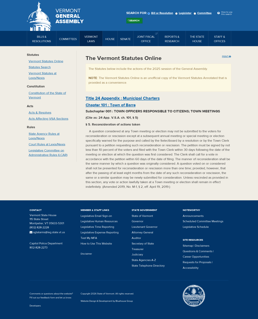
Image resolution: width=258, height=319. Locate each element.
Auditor (136, 238)
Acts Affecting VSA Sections (48, 119)
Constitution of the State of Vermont (47, 95)
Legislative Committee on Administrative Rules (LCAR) (48, 152)
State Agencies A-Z (144, 260)
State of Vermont (142, 216)
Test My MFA (89, 238)
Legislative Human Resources (99, 221)
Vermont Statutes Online (46, 61)
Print (226, 56)
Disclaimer (86, 253)
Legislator (184, 13)
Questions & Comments (197, 251)
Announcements (193, 216)
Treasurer (138, 249)
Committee (203, 13)
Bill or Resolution (161, 13)
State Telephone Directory (148, 265)
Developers (35, 305)
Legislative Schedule (196, 227)
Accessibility (191, 268)
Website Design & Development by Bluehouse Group (107, 301)
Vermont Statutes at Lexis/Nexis (42, 75)
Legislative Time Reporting (97, 227)
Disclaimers (202, 246)
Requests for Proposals (197, 262)
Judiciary (137, 254)
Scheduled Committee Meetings (203, 221)
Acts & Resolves (40, 113)
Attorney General (142, 232)
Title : (123, 98)
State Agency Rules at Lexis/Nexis (44, 136)
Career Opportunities (196, 257)
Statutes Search (40, 67)
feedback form (47, 297)
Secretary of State (143, 243)
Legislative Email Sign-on (96, 216)
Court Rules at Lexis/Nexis (47, 144)
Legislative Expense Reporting (100, 232)
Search (134, 20)
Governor (137, 221)
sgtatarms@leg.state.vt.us (47, 232)
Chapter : (111, 105)
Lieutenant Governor (144, 227)
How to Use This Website (96, 243)
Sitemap (188, 246)
